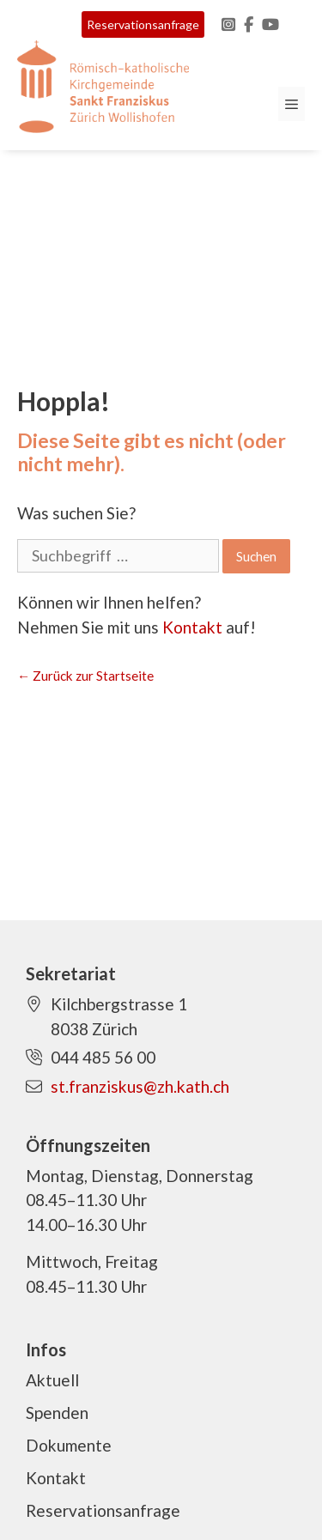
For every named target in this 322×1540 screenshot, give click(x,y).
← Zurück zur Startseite (85, 675)
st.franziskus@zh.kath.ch (140, 1086)
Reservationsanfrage (143, 24)
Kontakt (192, 627)
